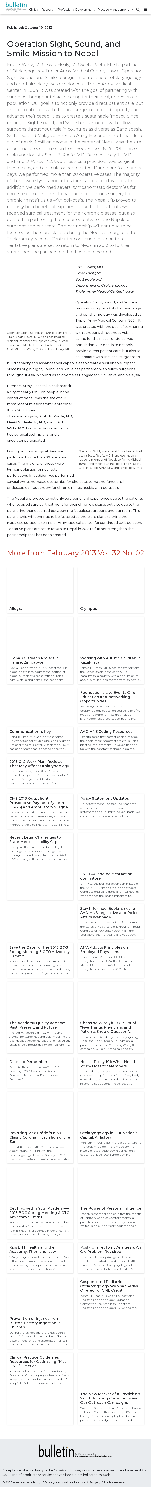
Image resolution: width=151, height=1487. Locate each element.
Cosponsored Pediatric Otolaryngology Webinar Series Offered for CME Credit (109, 1286)
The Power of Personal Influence (110, 1208)
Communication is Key (30, 731)
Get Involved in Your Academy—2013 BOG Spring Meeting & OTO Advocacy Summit (39, 1212)
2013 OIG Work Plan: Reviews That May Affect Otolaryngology (39, 764)
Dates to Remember (28, 1062)
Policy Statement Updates (104, 798)
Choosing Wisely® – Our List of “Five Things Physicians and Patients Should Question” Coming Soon (108, 1027)
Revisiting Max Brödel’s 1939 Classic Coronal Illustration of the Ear (39, 1137)
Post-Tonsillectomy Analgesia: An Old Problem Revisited (110, 1249)
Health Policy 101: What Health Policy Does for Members (108, 1064)
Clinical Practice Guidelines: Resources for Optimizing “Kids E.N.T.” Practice (37, 1361)
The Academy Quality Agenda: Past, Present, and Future (37, 1025)
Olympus (88, 608)
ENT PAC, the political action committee (106, 876)
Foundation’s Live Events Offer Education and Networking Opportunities (108, 696)
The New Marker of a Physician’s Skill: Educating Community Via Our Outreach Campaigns (110, 1398)
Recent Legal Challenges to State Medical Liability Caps (35, 839)
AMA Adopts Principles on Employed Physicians (104, 949)
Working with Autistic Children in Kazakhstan (110, 660)
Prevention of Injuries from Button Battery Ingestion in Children (35, 1322)
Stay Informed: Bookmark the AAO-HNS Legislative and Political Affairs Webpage (111, 912)
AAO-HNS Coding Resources (106, 731)
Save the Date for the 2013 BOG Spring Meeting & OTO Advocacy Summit (39, 951)
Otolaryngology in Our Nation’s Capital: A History (108, 1135)
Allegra (15, 608)
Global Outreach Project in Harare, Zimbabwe (34, 660)
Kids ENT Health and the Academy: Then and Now (32, 1249)
